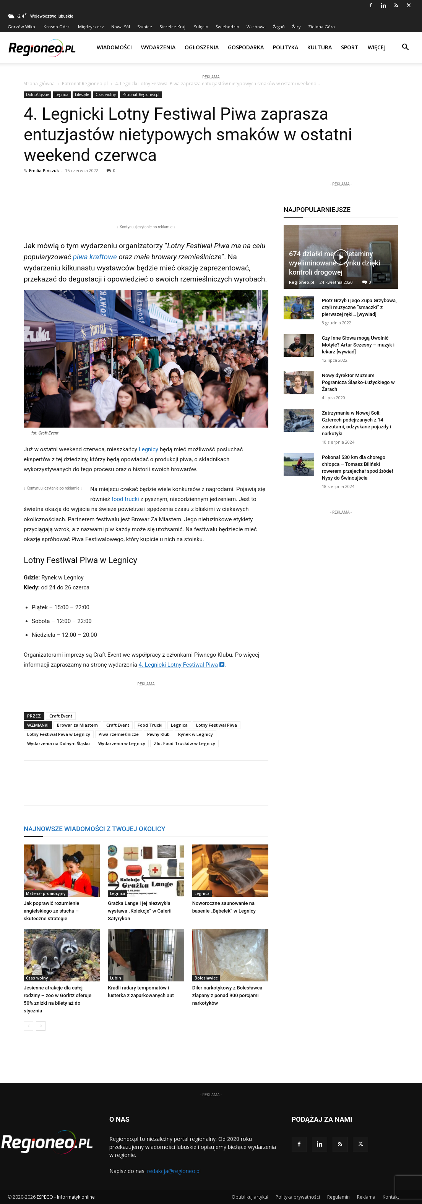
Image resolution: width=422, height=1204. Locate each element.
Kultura (319, 47)
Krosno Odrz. (57, 26)
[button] (405, 48)
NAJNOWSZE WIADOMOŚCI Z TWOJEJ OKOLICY (94, 829)
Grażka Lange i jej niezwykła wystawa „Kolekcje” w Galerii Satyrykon (140, 910)
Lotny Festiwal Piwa (216, 725)
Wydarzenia (158, 47)
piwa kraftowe (95, 256)
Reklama (366, 1197)
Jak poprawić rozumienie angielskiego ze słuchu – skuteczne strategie (51, 910)
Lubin (115, 978)
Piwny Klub (158, 734)
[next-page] (40, 1026)
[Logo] (42, 47)
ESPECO (45, 1197)
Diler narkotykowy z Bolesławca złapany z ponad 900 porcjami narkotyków (227, 995)
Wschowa (256, 26)
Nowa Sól (120, 26)
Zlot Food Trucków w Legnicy (184, 743)
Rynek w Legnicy (195, 734)
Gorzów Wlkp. (22, 26)
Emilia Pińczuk (44, 170)
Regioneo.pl (301, 282)
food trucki (125, 499)
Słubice (144, 26)
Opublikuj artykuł (250, 1197)
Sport (350, 47)
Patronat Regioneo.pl (85, 83)
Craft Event (60, 716)
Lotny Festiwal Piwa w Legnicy (58, 734)
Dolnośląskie (37, 94)
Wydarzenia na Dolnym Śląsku (58, 743)
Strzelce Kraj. (173, 26)
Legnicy (148, 449)
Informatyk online (76, 1197)
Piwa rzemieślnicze (119, 734)
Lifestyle (82, 94)
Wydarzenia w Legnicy (121, 743)
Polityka (285, 47)
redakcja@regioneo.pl (174, 1171)
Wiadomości (114, 47)
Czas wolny (106, 94)
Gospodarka (246, 47)
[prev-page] (28, 1026)
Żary (296, 26)
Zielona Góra (321, 26)
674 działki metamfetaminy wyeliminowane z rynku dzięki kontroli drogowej (334, 263)
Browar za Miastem (77, 725)
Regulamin (338, 1197)
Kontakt (391, 1197)
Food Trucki (150, 725)
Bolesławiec (206, 978)
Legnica (61, 94)
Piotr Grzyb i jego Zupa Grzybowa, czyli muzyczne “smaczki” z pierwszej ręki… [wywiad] (359, 307)
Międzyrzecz (91, 26)
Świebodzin (227, 26)
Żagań (279, 26)
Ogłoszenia (202, 47)
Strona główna (39, 83)
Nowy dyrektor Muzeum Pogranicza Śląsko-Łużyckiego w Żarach (358, 382)
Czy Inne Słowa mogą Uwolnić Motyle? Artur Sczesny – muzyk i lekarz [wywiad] (358, 345)
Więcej (377, 47)
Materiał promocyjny (45, 893)
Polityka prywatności (298, 1197)
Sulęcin (201, 26)
